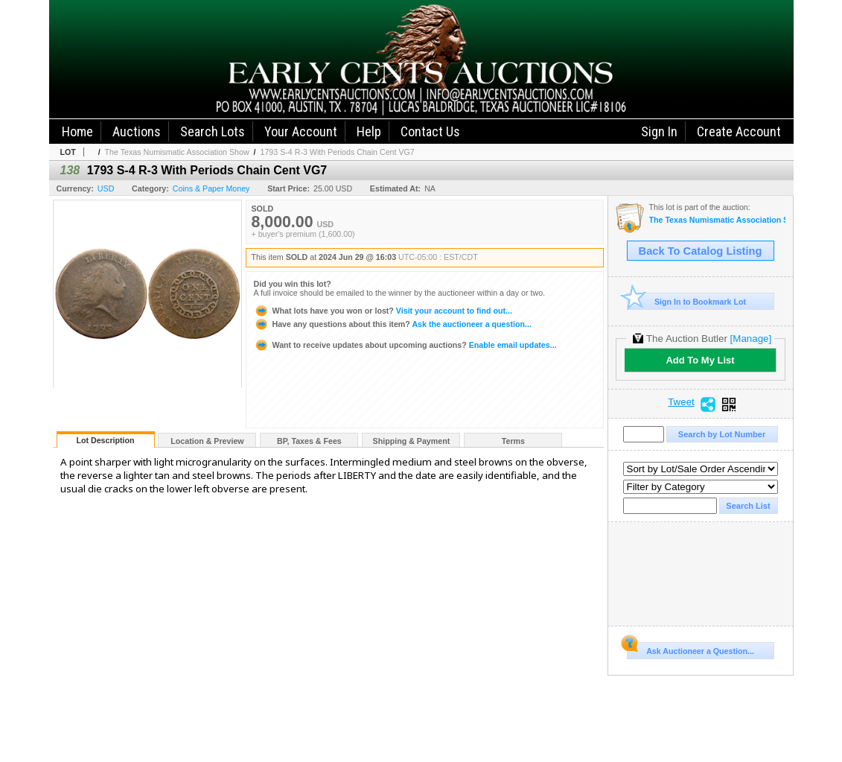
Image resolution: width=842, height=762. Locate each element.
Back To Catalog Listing (700, 251)
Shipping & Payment (411, 440)
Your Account (300, 131)
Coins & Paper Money (211, 188)
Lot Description (105, 440)
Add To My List (700, 360)
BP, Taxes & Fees (309, 440)
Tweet (681, 402)
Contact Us (430, 131)
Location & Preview (206, 440)
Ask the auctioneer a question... (393, 324)
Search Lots (212, 131)
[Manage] (750, 338)
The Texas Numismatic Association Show (177, 151)
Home (77, 131)
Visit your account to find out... (383, 310)
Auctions (136, 131)
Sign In (659, 131)
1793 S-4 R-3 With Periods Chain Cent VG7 (337, 151)
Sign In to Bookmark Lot (687, 301)
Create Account (739, 131)
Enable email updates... (405, 344)
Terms (513, 440)
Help (369, 131)
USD (106, 188)
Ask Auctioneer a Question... (690, 648)
